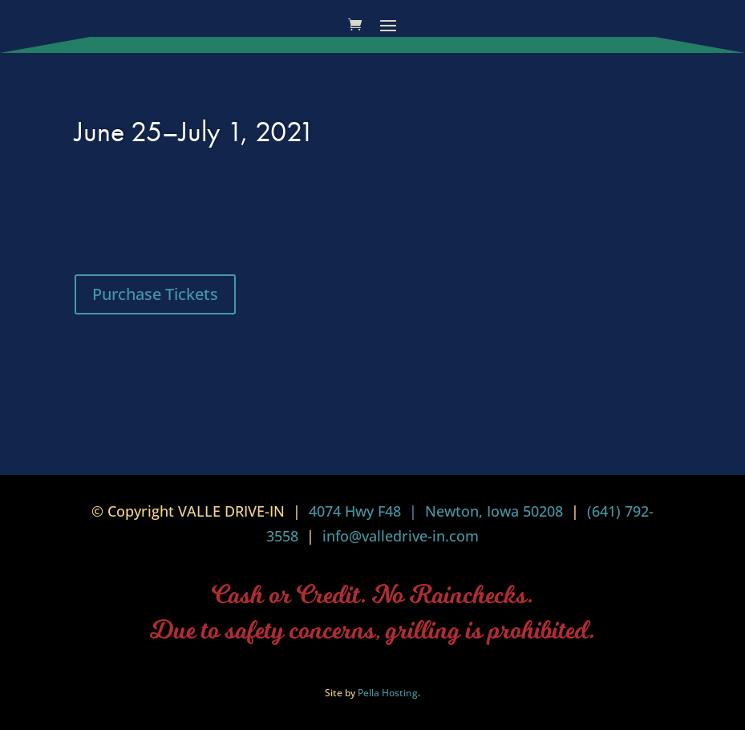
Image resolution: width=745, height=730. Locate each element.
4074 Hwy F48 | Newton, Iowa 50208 (436, 511)
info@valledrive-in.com (398, 535)
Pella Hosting (388, 693)
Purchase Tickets (155, 294)
